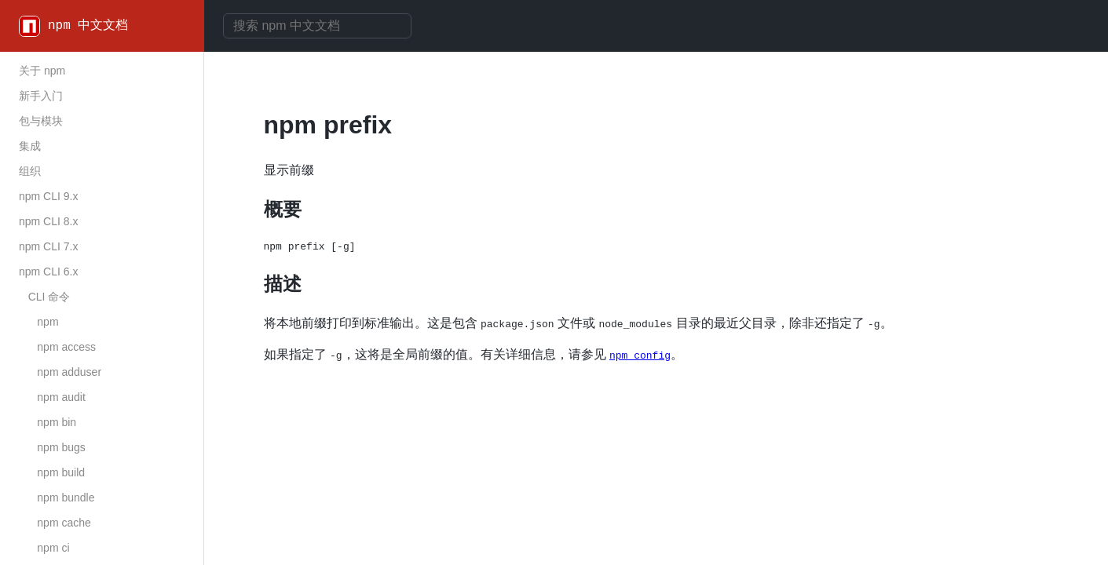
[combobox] (317, 25)
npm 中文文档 (88, 26)
